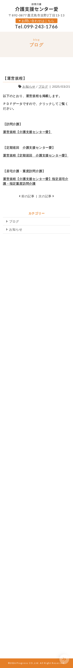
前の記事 (26, 196)
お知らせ (28, 86)
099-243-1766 (41, 26)
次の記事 (46, 196)
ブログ (43, 86)
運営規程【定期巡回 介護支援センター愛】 (35, 155)
